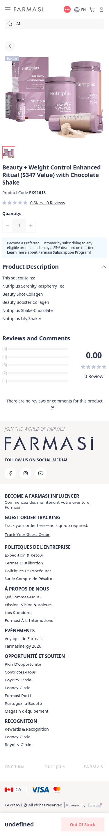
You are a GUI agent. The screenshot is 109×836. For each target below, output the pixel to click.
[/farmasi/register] (54, 505)
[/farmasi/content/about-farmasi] (23, 597)
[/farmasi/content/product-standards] (18, 613)
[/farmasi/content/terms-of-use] (24, 563)
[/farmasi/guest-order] (27, 534)
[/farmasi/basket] (92, 9)
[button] (15, 789)
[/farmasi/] (28, 9)
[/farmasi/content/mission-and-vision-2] (28, 605)
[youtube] (41, 473)
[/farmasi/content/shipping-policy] (24, 555)
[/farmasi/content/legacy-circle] (18, 688)
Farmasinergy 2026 (23, 646)
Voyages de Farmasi (23, 638)
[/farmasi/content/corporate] (29, 620)
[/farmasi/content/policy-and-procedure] (28, 571)
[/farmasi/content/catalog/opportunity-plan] (23, 664)
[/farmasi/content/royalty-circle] (18, 680)
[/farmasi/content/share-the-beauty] (23, 703)
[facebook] (10, 473)
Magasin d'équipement (27, 711)
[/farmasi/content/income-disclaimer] (29, 579)
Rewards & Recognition (27, 729)
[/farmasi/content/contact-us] (20, 672)
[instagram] (25, 473)
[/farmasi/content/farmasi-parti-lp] (18, 696)
